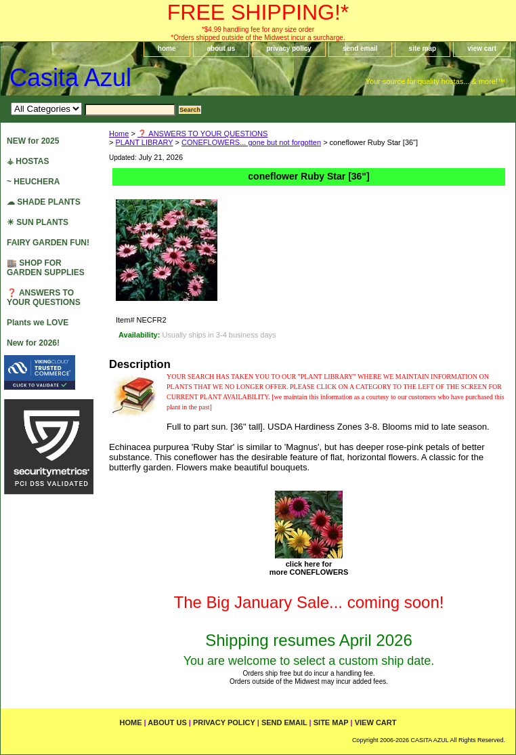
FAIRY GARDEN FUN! (48, 242)
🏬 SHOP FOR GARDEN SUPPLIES (46, 267)
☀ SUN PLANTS (37, 222)
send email (360, 48)
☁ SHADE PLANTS (44, 202)
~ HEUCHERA (33, 181)
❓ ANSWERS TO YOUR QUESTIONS (202, 133)
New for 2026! (33, 343)
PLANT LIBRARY (144, 142)
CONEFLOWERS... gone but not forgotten (251, 142)
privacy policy (288, 48)
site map (423, 48)
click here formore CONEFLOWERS (309, 568)
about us (221, 48)
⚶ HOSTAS (28, 161)
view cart (481, 48)
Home (119, 133)
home (167, 48)
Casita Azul (70, 77)
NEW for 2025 (33, 141)
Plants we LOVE (37, 322)
